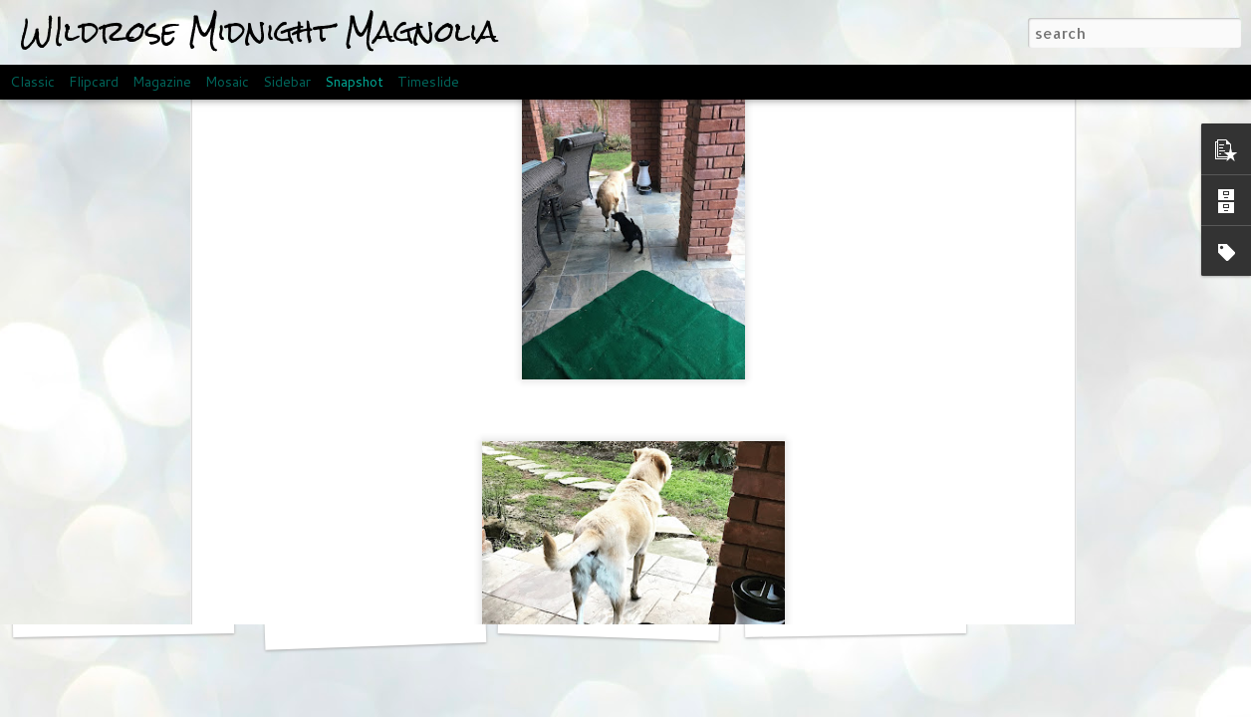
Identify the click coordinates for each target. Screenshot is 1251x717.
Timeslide (428, 82)
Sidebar (287, 82)
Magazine (161, 82)
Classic (32, 82)
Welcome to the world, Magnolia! (899, 613)
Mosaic (227, 82)
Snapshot (354, 82)
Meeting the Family (609, 616)
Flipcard (94, 82)
